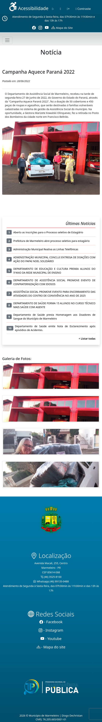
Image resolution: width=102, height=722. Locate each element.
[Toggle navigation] (7, 40)
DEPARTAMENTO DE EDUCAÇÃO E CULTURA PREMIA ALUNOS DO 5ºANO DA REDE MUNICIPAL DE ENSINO (54, 270)
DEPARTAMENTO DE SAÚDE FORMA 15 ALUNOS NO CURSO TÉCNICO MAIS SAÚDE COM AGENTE (54, 305)
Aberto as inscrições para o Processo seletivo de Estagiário (48, 232)
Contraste (83, 9)
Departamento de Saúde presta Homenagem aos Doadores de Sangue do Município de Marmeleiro (54, 316)
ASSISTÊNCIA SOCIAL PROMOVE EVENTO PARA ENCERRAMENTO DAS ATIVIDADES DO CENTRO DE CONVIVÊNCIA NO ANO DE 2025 (54, 293)
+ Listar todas (87, 338)
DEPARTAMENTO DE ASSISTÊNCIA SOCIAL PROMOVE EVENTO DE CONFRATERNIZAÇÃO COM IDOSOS (54, 282)
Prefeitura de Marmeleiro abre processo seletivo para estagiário (51, 241)
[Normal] (60, 8)
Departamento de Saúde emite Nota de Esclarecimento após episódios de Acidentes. (55, 328)
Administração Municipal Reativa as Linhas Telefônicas (45, 249)
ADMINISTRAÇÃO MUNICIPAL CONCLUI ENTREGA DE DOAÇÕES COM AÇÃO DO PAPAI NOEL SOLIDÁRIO (54, 259)
